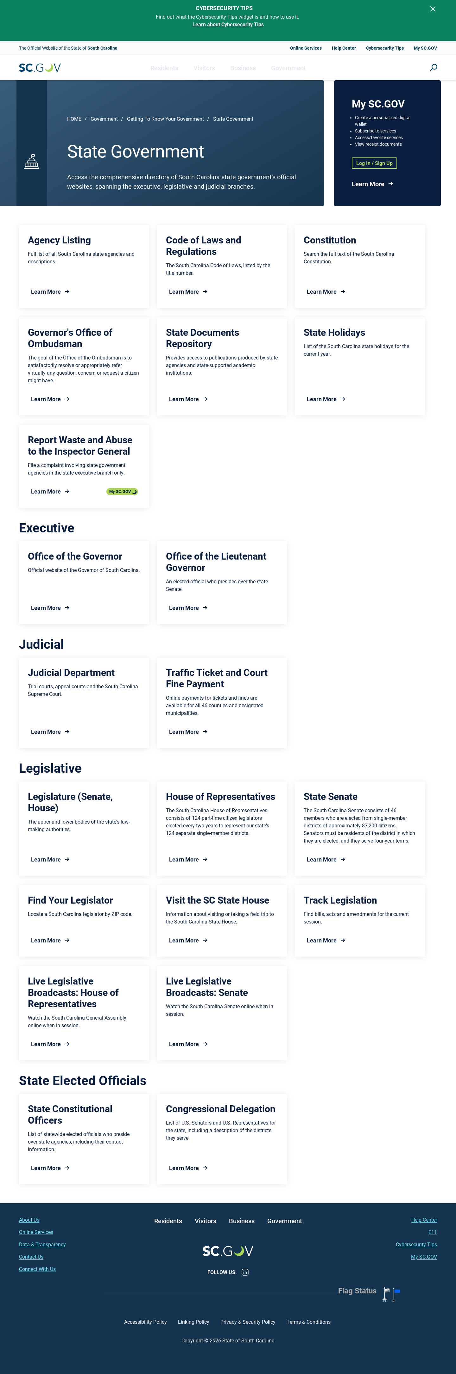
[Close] (433, 9)
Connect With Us (37, 1269)
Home (74, 118)
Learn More (368, 184)
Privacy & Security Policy (248, 1321)
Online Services (306, 48)
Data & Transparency (42, 1244)
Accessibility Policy (145, 1321)
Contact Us (31, 1256)
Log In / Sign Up (374, 163)
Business (243, 68)
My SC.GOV (425, 48)
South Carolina (40, 68)
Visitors (204, 68)
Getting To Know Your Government (165, 118)
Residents (164, 68)
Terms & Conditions (309, 1321)
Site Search (433, 68)
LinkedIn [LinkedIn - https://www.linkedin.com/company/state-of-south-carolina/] (245, 1272)
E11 (432, 1232)
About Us (29, 1219)
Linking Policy (193, 1321)
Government (288, 68)
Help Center (344, 48)
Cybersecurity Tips (385, 48)
